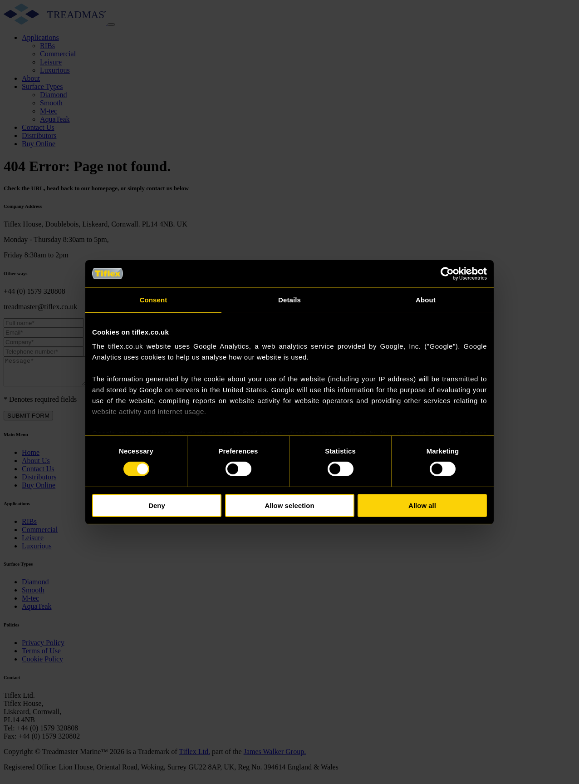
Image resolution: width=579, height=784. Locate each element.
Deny (156, 505)
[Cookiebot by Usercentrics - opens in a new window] (447, 273)
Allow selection (289, 505)
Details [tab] (289, 299)
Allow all (422, 505)
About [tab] (426, 299)
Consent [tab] (153, 299)
